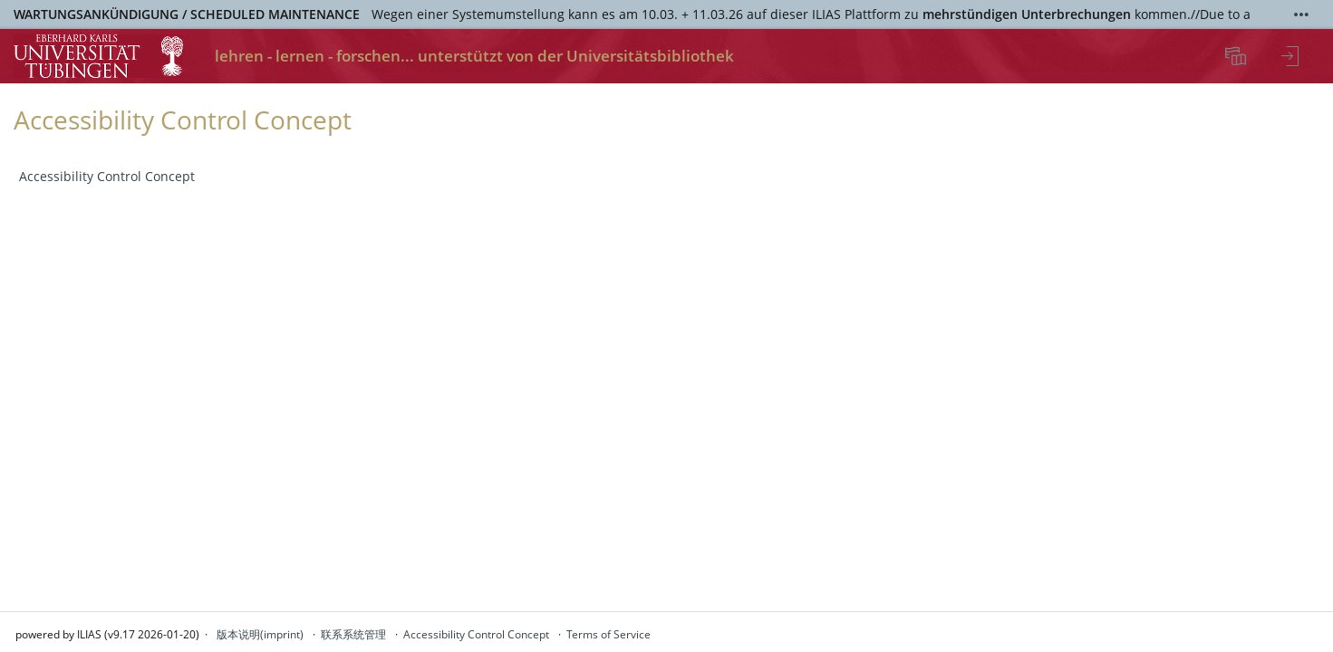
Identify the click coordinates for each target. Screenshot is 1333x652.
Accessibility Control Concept (107, 176)
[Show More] (1301, 14)
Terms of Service (608, 634)
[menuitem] (1238, 56)
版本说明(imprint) (260, 634)
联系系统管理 (353, 634)
